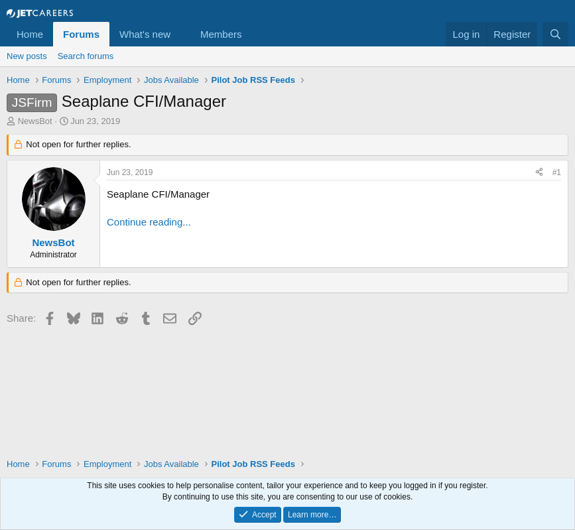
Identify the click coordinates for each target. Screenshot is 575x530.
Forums (81, 34)
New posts (27, 56)
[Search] (555, 34)
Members (221, 34)
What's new (144, 34)
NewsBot (35, 121)
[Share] (539, 172)
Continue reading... (149, 222)
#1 (556, 172)
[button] (181, 34)
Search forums (86, 56)
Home (30, 34)
